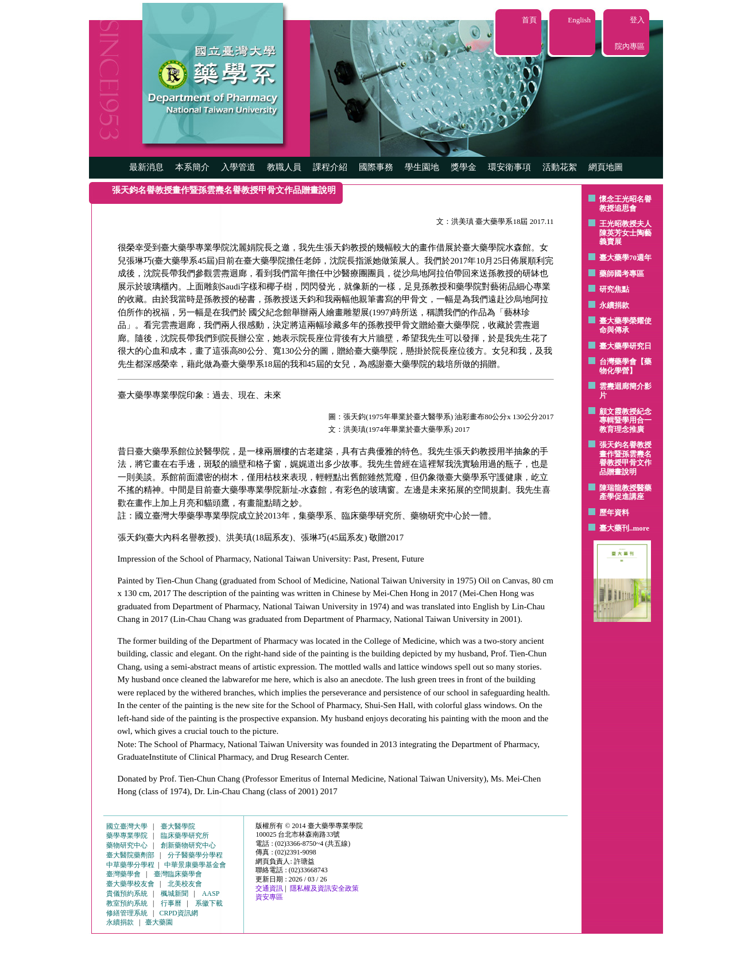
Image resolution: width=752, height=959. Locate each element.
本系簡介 (192, 167)
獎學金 (463, 167)
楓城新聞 (174, 894)
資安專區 (269, 897)
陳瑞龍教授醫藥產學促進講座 (625, 492)
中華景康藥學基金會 (195, 865)
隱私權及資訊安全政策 (324, 888)
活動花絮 (559, 167)
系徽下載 (209, 903)
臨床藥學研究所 (185, 836)
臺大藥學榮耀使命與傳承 (625, 325)
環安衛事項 (509, 167)
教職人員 (284, 167)
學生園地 (422, 167)
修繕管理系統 (127, 913)
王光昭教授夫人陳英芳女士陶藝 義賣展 (625, 232)
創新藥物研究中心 (188, 845)
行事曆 (171, 903)
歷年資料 (614, 512)
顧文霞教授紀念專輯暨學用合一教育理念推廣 (625, 420)
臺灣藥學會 (123, 874)
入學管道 (238, 167)
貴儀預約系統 (127, 894)
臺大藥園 (159, 922)
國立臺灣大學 (127, 826)
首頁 (529, 20)
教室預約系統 (127, 903)
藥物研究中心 (127, 845)
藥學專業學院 (127, 836)
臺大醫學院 (178, 826)
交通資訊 (269, 888)
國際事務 (376, 167)
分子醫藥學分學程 (195, 855)
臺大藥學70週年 (625, 257)
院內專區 (630, 46)
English (579, 20)
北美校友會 (185, 884)
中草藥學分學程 (130, 865)
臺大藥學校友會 (130, 884)
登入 (637, 20)
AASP (211, 894)
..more (639, 528)
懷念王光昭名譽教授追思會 (625, 203)
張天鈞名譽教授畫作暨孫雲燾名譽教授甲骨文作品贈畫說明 (625, 458)
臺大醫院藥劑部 (130, 855)
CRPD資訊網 (178, 913)
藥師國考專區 (621, 273)
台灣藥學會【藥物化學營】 (625, 366)
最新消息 (146, 167)
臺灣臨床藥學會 (178, 874)
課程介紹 (330, 167)
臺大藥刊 (614, 528)
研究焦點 (614, 289)
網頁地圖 (605, 167)
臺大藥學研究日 (625, 346)
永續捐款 (614, 305)
